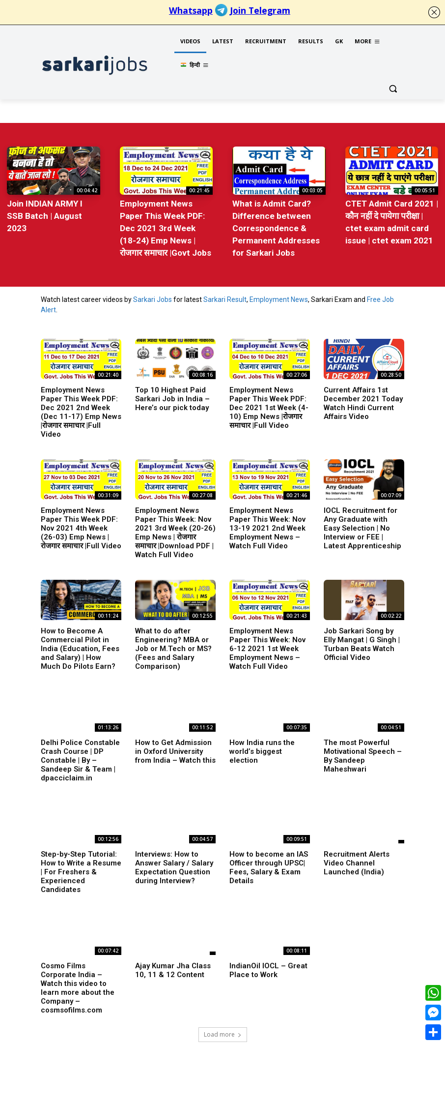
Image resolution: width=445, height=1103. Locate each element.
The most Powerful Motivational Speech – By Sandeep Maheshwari (363, 753)
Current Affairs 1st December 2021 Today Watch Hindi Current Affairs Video (363, 400)
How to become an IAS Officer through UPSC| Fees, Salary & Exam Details (268, 865)
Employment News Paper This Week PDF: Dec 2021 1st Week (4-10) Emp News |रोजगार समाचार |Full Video (268, 405)
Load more (223, 1032)
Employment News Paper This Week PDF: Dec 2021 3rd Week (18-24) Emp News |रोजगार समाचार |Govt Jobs (165, 226)
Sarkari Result (225, 297)
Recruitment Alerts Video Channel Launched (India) (356, 860)
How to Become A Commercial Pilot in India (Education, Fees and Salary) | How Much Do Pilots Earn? (80, 646)
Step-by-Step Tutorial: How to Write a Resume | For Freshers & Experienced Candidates (81, 869)
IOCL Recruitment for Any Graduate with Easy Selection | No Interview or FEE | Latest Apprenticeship (362, 526)
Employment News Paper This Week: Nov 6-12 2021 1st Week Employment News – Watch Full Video (267, 646)
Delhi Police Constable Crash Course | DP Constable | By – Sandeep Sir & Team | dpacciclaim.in (80, 758)
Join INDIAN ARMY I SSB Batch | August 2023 (45, 215)
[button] (392, 88)
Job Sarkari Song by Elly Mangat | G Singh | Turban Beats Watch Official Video (362, 641)
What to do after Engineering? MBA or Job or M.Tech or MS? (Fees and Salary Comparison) (173, 646)
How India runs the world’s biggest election (262, 749)
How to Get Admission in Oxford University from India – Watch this (175, 749)
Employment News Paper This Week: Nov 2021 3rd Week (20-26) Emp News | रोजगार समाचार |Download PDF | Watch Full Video (175, 530)
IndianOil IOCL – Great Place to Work (268, 968)
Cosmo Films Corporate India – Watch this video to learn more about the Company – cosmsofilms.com (77, 985)
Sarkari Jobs (152, 297)
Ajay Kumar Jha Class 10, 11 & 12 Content (173, 968)
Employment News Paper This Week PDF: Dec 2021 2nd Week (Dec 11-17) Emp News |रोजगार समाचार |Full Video (81, 409)
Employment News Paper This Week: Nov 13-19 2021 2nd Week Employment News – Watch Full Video (267, 526)
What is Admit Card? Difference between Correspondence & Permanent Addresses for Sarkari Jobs (276, 226)
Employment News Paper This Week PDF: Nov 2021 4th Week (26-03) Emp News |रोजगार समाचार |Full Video (81, 526)
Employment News (279, 297)
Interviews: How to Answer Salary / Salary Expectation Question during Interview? (174, 865)
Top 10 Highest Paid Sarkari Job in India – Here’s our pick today (172, 396)
